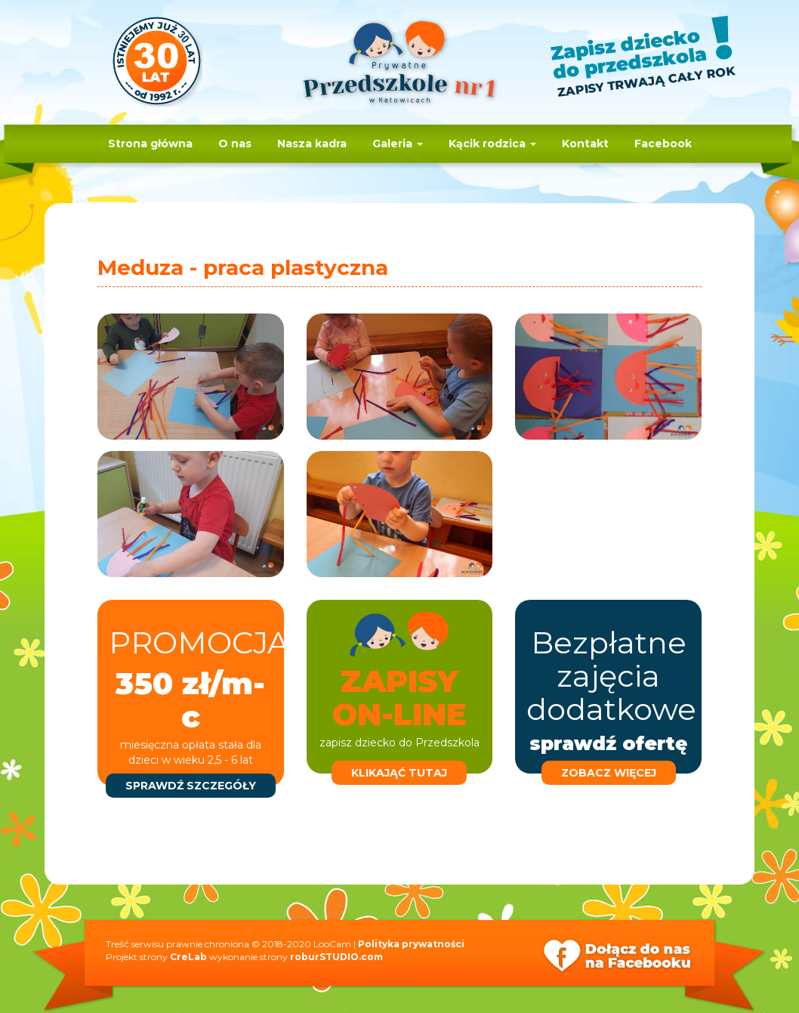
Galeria (397, 143)
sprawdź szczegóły (190, 785)
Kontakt (585, 143)
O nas (234, 143)
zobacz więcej (608, 773)
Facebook (663, 143)
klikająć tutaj (399, 773)
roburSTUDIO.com (336, 956)
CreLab (188, 956)
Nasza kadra (312, 143)
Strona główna (150, 143)
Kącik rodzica (492, 143)
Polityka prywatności (411, 944)
